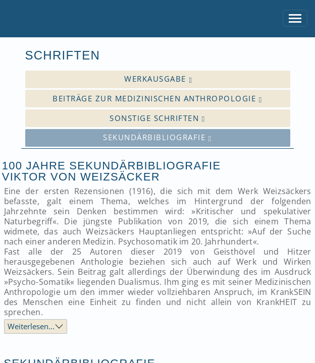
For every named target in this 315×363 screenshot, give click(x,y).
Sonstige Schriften (157, 118)
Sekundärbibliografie (157, 137)
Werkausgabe (158, 79)
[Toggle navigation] (295, 18)
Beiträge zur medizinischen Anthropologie (157, 98)
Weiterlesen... (31, 326)
